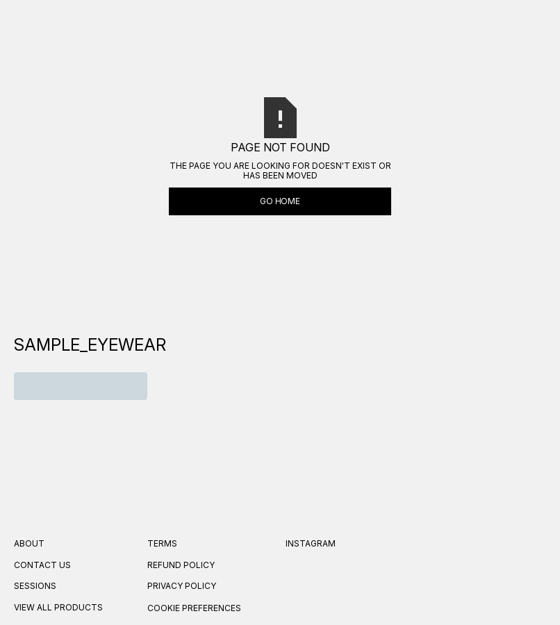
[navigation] (90, 345)
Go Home (280, 201)
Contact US (42, 565)
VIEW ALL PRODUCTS (58, 607)
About (29, 544)
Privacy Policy (181, 586)
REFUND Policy (181, 565)
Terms (162, 544)
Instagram (311, 544)
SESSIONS (35, 586)
